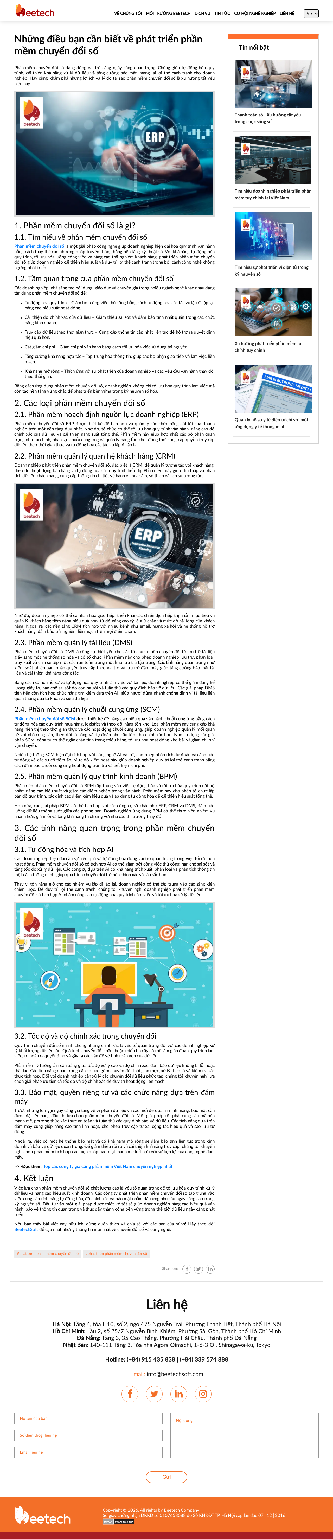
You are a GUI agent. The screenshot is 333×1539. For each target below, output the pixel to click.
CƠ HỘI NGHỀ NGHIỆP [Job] (255, 14)
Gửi (166, 1477)
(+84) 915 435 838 (151, 1360)
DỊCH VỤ (202, 14)
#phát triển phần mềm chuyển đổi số (48, 1254)
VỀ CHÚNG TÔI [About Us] (128, 14)
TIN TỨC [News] (222, 14)
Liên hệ (287, 14)
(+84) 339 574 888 (204, 1360)
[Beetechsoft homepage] (35, 10)
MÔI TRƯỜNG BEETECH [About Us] (168, 14)
